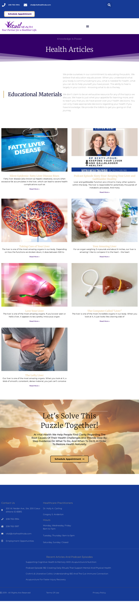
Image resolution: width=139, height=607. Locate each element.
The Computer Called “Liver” (104, 316)
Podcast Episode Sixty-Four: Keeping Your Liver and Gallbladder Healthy (104, 183)
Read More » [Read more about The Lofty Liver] (34, 392)
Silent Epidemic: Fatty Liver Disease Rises (34, 181)
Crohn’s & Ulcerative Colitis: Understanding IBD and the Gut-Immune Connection (67, 579)
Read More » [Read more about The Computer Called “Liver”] (105, 327)
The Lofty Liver (34, 381)
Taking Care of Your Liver (34, 252)
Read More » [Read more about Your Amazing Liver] (105, 263)
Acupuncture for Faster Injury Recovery (46, 585)
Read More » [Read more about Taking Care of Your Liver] (34, 263)
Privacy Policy (99, 598)
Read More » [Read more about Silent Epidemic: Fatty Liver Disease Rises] (34, 195)
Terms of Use (52, 598)
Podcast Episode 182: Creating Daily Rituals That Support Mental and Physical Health (68, 573)
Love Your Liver (34, 316)
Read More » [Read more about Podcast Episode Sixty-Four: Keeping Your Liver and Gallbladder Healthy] (105, 198)
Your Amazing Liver (104, 252)
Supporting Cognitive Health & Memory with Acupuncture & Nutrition (61, 568)
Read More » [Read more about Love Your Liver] (34, 327)
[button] (109, 5)
